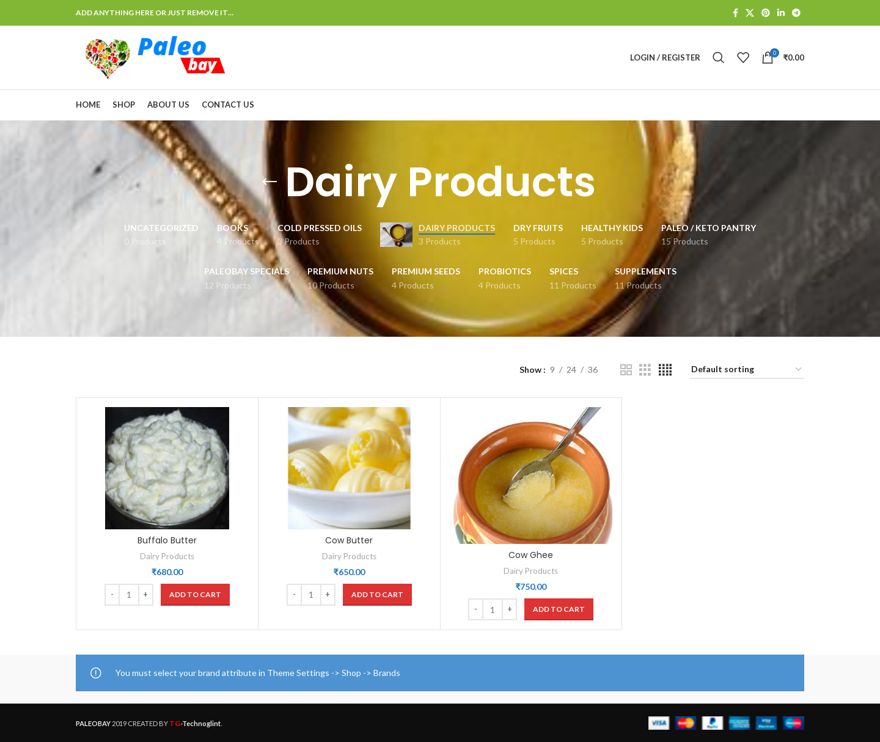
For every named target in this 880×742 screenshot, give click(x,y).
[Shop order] (747, 370)
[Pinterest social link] (766, 13)
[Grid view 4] (665, 370)
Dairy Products (167, 556)
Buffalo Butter (167, 540)
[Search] (718, 57)
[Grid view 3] (645, 370)
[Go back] (269, 182)
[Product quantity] (129, 595)
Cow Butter (349, 540)
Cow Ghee (530, 555)
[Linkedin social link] (781, 13)
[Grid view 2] (626, 370)
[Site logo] (152, 56)
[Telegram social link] (796, 13)
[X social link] (750, 13)
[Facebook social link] (735, 13)
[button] (195, 595)
